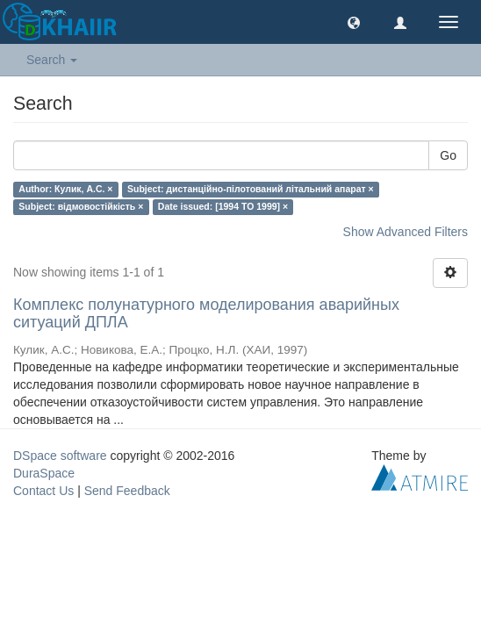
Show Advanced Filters (405, 232)
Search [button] (51, 60)
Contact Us (43, 491)
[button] (354, 22)
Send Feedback (127, 491)
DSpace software (60, 456)
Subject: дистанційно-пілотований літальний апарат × (250, 188)
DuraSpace (44, 473)
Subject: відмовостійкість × (80, 206)
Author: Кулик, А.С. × (65, 188)
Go (448, 155)
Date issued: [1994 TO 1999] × (223, 206)
